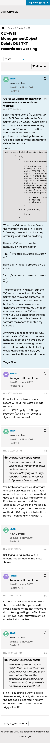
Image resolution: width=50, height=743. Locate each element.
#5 (45, 596)
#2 (45, 393)
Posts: (13, 91)
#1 (45, 98)
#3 (45, 451)
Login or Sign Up (38, 2)
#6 (45, 653)
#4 (45, 549)
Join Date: (15, 87)
